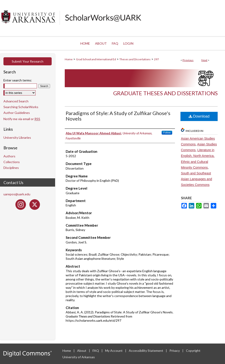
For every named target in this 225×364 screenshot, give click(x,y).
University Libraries (17, 137)
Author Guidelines (16, 113)
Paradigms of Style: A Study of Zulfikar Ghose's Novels (118, 116)
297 (156, 59)
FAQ (96, 350)
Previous (188, 60)
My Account (114, 350)
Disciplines (11, 168)
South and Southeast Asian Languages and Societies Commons (196, 179)
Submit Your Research (27, 61)
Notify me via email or (21, 119)
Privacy (174, 350)
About (82, 350)
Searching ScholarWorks (20, 107)
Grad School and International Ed (96, 59)
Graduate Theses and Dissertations (165, 93)
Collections (11, 162)
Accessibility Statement (146, 350)
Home (69, 59)
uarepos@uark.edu (16, 194)
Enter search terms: (17, 80)
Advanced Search (15, 101)
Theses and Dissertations (135, 59)
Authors (9, 156)
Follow (167, 132)
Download (199, 116)
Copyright (193, 350)
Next (204, 60)
